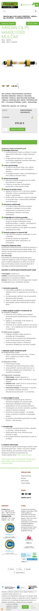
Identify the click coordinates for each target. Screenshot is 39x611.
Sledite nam (25, 498)
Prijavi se (26, 4)
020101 (4, 110)
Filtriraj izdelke (32, 23)
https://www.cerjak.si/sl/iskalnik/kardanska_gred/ (19, 459)
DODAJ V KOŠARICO (17, 129)
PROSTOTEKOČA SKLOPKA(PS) (26, 111)
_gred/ (10, 463)
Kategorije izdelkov (7, 23)
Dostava (23, 478)
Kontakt (28, 569)
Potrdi (25, 607)
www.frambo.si (20, 572)
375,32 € (19, 123)
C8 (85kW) (5, 117)
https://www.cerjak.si (24, 455)
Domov (12, 569)
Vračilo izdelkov (25, 483)
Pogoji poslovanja (26, 476)
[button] (36, 63)
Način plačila (24, 481)
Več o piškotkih (33, 607)
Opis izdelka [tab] (19, 142)
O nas (20, 569)
